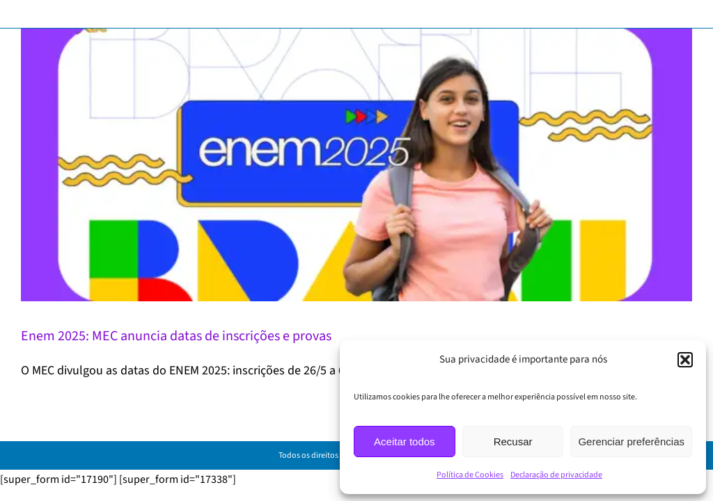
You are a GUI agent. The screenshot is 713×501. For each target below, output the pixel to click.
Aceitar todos (404, 441)
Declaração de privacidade (556, 475)
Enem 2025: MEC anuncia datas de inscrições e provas (176, 336)
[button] (685, 360)
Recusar (513, 441)
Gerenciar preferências (631, 441)
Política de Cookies (470, 475)
